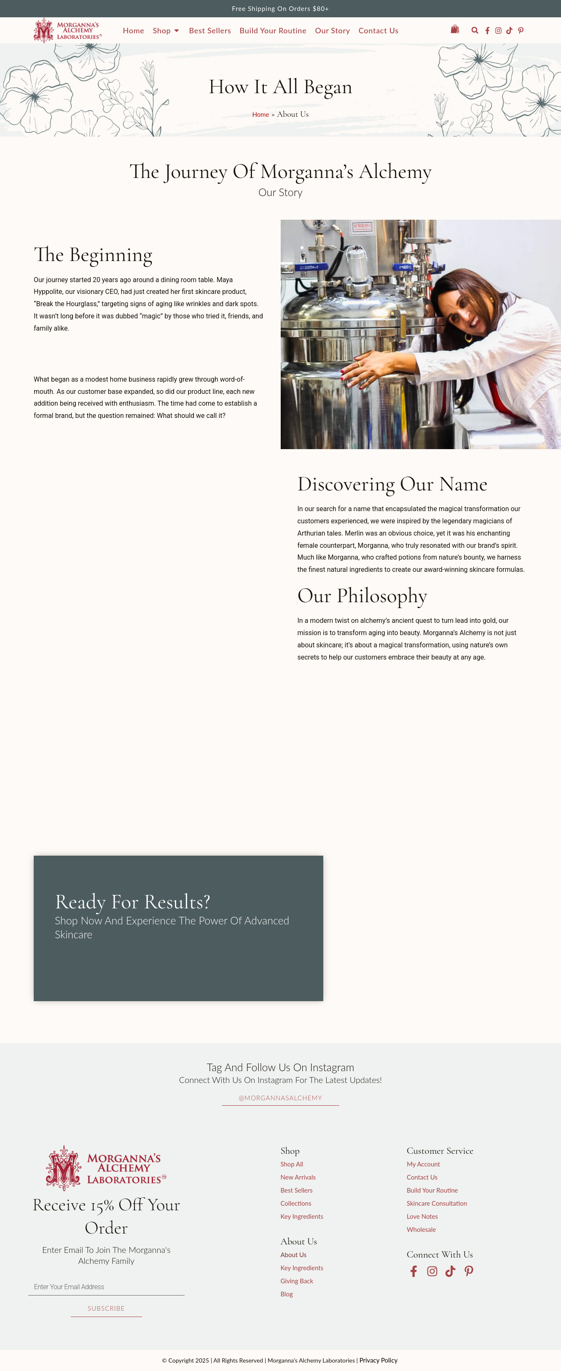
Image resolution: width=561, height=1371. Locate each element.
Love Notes (422, 1216)
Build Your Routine (432, 1190)
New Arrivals (298, 1177)
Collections (295, 1203)
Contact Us (422, 1177)
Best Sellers (296, 1190)
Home (260, 114)
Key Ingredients (301, 1216)
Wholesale (421, 1229)
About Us (293, 1254)
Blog (286, 1294)
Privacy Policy (378, 1360)
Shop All (291, 1164)
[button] (475, 30)
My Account (423, 1164)
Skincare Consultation (437, 1203)
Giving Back (296, 1281)
